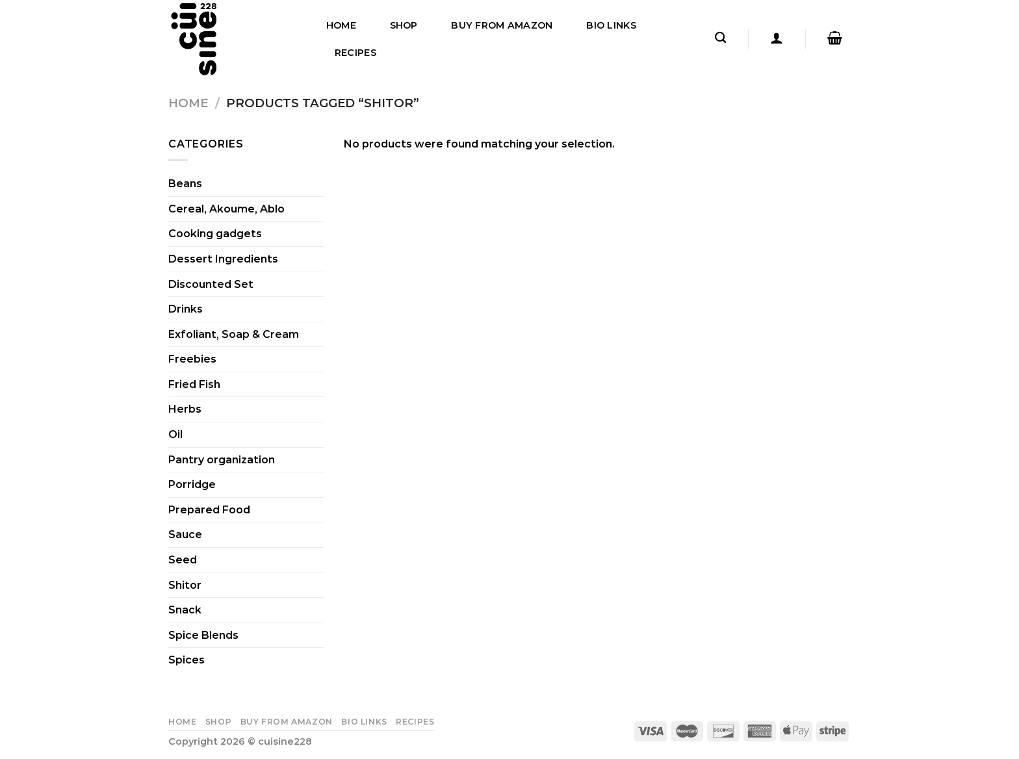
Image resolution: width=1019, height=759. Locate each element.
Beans (185, 183)
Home (341, 25)
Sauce (185, 534)
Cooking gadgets (215, 233)
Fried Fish (194, 384)
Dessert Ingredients (223, 259)
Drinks (185, 309)
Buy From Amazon (501, 25)
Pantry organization (221, 460)
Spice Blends (203, 635)
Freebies (192, 359)
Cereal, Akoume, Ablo (226, 209)
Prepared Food (209, 510)
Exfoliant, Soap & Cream (233, 334)
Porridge (192, 484)
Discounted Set (210, 284)
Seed (182, 560)
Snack (184, 610)
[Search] (720, 38)
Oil (175, 434)
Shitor (184, 585)
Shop (404, 25)
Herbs (184, 409)
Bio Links (611, 25)
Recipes (355, 52)
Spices (186, 660)
